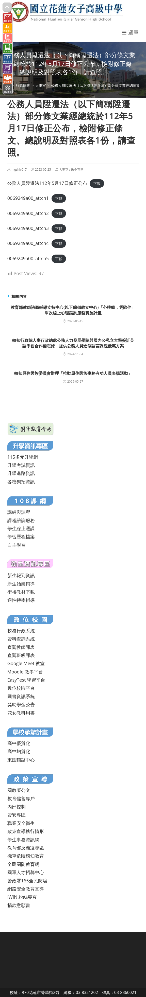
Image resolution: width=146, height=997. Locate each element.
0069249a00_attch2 (28, 213)
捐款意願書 (18, 905)
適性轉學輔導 (21, 600)
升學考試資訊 (21, 465)
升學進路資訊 (21, 473)
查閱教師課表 (21, 647)
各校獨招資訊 (21, 481)
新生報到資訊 (21, 575)
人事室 (63, 169)
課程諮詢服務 (21, 520)
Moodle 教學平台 (25, 672)
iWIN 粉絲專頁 (22, 897)
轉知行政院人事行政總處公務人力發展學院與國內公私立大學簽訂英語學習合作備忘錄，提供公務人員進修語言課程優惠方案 (73, 343)
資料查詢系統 (21, 639)
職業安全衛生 (21, 823)
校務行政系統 (21, 631)
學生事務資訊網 (23, 839)
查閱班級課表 (21, 655)
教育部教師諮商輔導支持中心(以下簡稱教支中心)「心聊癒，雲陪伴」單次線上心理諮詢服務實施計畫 (73, 310)
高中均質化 (18, 751)
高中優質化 (18, 743)
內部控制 (16, 807)
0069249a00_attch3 (28, 228)
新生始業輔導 (21, 584)
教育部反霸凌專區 (25, 848)
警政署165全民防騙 (27, 881)
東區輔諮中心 (21, 760)
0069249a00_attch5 (28, 258)
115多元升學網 (22, 457)
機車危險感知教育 (25, 856)
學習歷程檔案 (21, 536)
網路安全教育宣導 (25, 889)
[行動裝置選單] (130, 32)
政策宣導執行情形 (25, 831)
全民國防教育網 (23, 864)
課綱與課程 (18, 512)
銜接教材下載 (21, 592)
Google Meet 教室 (26, 663)
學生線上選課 (21, 528)
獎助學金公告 (21, 704)
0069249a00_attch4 (28, 243)
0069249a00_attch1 (28, 198)
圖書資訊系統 (21, 696)
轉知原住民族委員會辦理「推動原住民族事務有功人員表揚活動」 (73, 373)
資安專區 (16, 815)
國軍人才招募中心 (25, 872)
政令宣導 (77, 169)
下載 (97, 183)
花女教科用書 (21, 713)
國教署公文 (18, 790)
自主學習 (16, 545)
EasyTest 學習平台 (26, 680)
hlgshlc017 (19, 169)
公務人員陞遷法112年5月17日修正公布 (47, 183)
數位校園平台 (21, 688)
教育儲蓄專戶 (21, 798)
